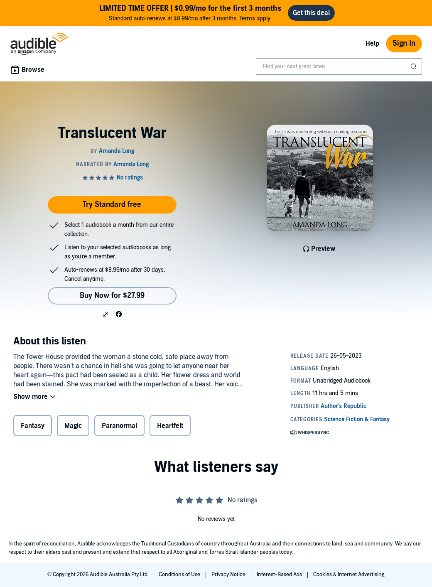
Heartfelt (170, 426)
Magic (73, 426)
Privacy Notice (229, 574)
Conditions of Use (180, 574)
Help (372, 43)
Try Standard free (112, 204)
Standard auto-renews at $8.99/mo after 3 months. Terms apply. (190, 12)
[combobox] (339, 66)
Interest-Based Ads (280, 574)
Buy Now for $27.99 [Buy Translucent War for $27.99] (112, 295)
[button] (105, 314)
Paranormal (119, 426)
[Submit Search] (414, 66)
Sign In (404, 43)
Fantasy (32, 426)
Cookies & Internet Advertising (349, 574)
